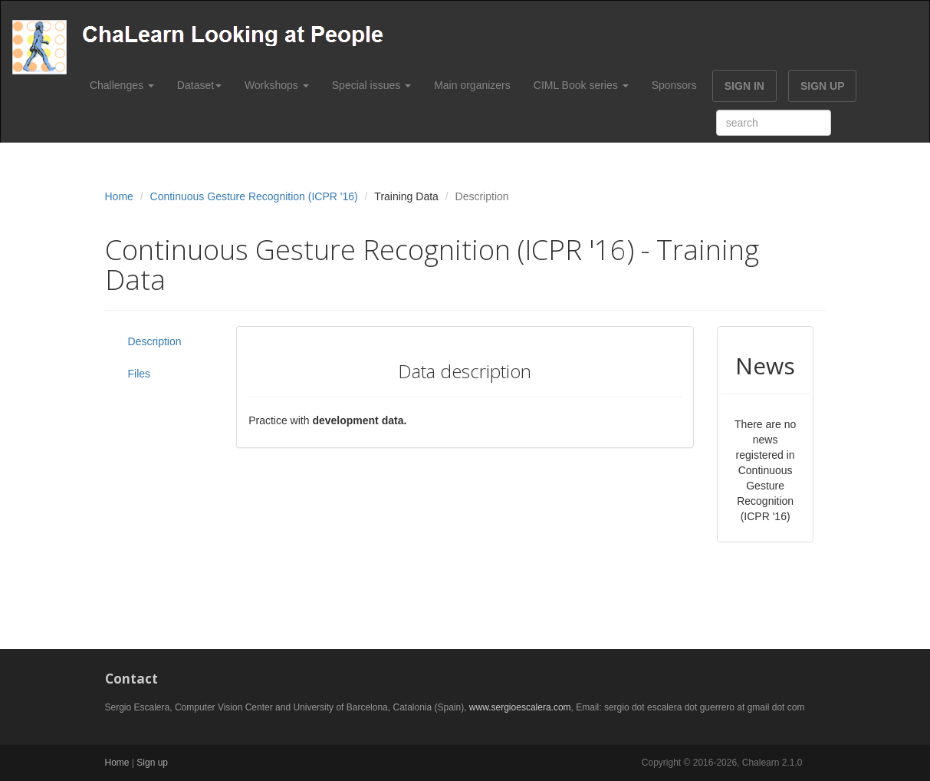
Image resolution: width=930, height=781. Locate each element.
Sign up (152, 762)
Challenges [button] (122, 85)
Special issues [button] (371, 85)
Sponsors (674, 85)
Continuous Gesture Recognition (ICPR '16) (254, 196)
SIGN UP (822, 86)
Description (155, 341)
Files (139, 373)
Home (119, 196)
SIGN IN (744, 86)
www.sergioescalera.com (520, 707)
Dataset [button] (199, 85)
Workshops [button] (277, 85)
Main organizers (472, 85)
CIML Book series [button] (581, 85)
